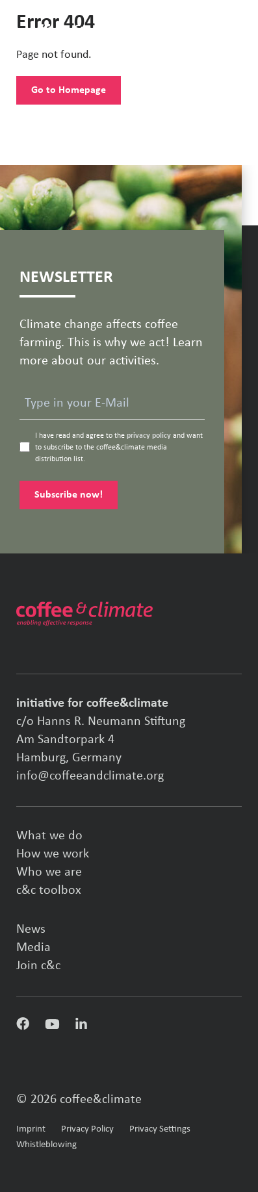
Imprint (30, 1129)
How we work (52, 854)
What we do (49, 836)
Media (33, 947)
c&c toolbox (48, 890)
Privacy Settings (159, 1129)
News (30, 929)
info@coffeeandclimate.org (90, 776)
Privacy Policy (87, 1129)
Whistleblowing (46, 1145)
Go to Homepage (68, 90)
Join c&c (38, 965)
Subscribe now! (68, 495)
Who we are (49, 872)
